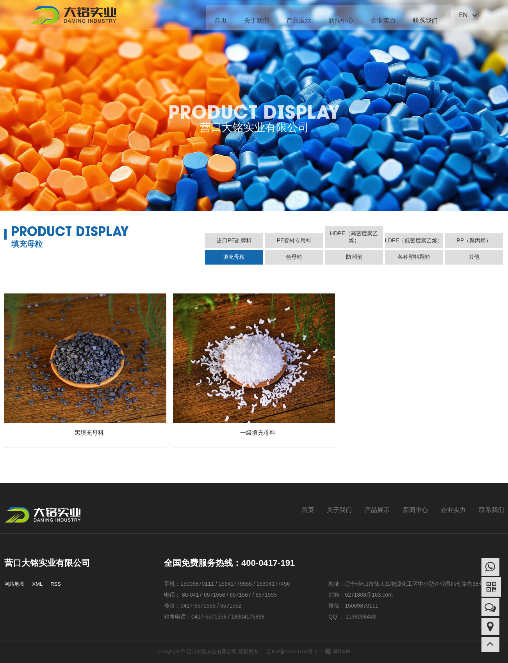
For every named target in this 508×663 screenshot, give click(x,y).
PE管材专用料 (294, 240)
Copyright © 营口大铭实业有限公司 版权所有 (208, 651)
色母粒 (294, 257)
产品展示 (295, 15)
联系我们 (421, 15)
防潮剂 (354, 257)
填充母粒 (234, 257)
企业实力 (379, 15)
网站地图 (14, 584)
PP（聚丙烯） (473, 240)
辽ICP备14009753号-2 (291, 651)
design (337, 651)
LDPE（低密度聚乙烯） (414, 240)
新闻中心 (337, 15)
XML (37, 584)
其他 (474, 257)
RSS (55, 584)
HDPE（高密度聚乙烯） (354, 237)
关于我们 (253, 15)
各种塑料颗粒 (413, 257)
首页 (217, 15)
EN (459, 15)
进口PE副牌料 (234, 240)
